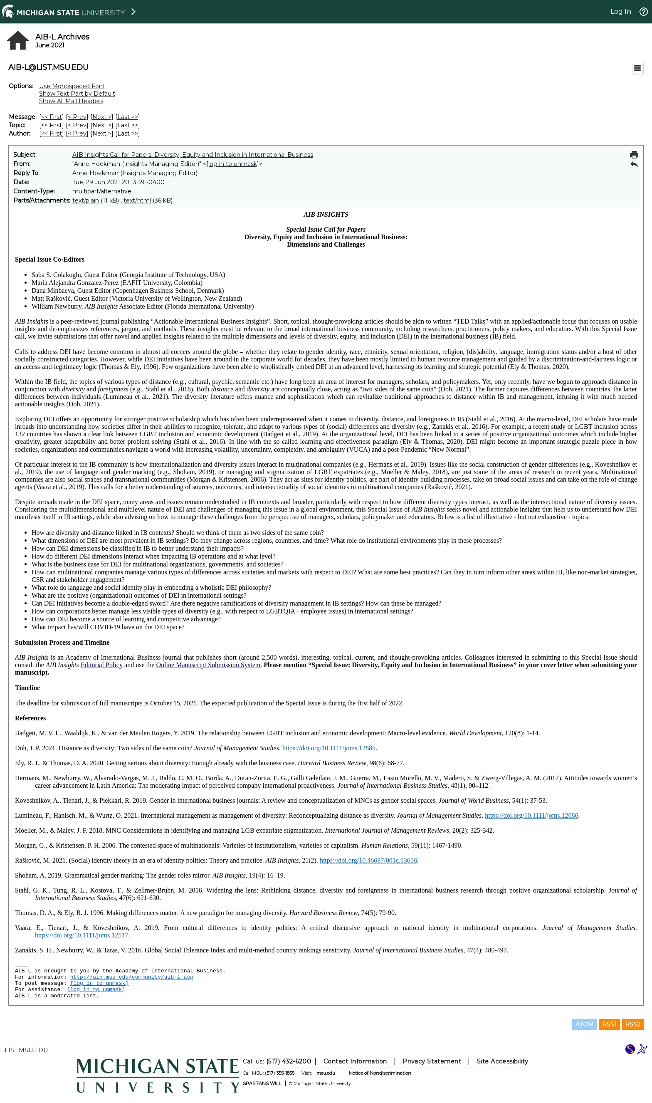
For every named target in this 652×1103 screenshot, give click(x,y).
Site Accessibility (503, 1061)
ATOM (584, 1024)
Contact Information (355, 1061)
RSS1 (609, 1024)
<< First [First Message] (51, 117)
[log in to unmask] (232, 164)
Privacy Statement (432, 1061)
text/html (137, 200)
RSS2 (632, 1024)
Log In (620, 11)
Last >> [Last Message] (127, 117)
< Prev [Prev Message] (77, 117)
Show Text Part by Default (77, 93)
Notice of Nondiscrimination (380, 1073)
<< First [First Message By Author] (51, 133)
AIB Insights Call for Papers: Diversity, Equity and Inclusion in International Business (192, 154)
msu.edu (325, 1073)
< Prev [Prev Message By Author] (77, 133)
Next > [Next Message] (101, 117)
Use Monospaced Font (72, 86)
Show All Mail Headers (71, 101)
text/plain (85, 200)
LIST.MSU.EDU (26, 1050)
